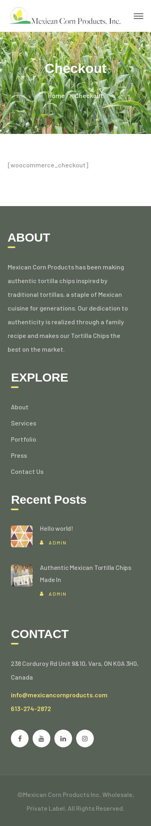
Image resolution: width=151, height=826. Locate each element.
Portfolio (23, 439)
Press (19, 455)
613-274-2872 (31, 708)
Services (23, 423)
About (20, 407)
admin (58, 542)
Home (56, 95)
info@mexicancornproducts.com (59, 695)
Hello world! (56, 528)
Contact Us (27, 471)
